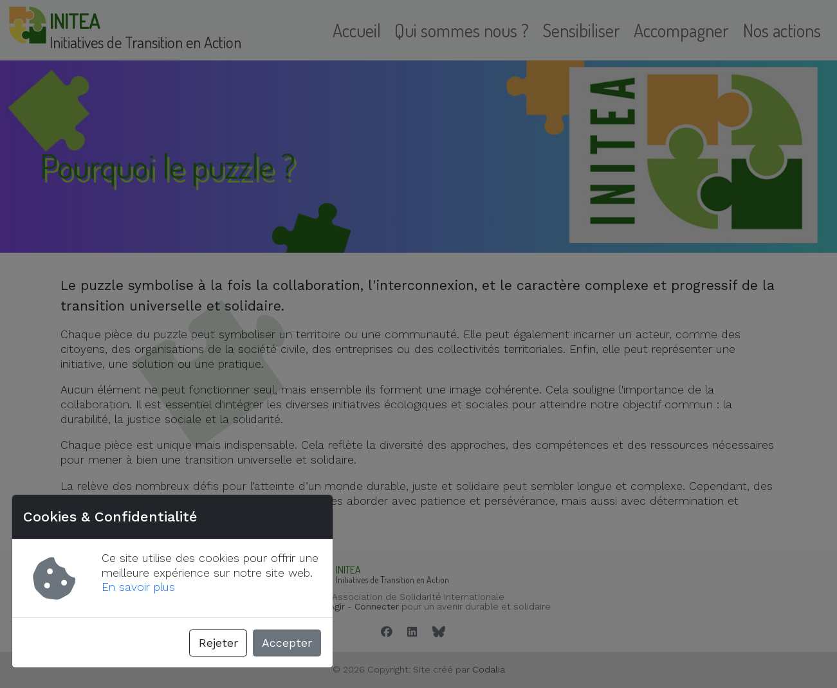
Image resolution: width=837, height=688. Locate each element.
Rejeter (218, 643)
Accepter (287, 643)
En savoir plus (138, 587)
